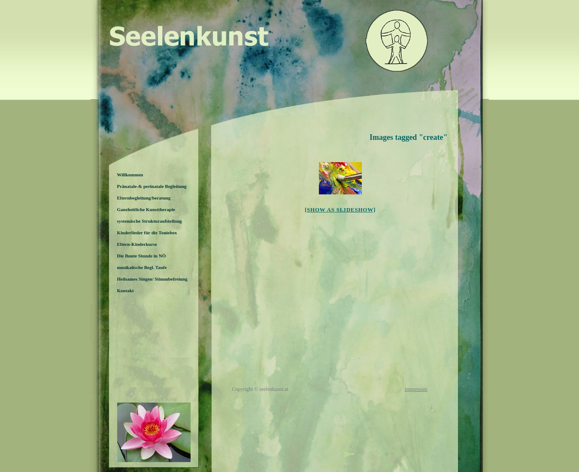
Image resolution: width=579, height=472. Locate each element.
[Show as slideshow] (340, 209)
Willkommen (130, 174)
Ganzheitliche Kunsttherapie (146, 209)
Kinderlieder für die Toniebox (147, 232)
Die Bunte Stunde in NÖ (141, 255)
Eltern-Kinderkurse (137, 244)
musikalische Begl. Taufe (142, 267)
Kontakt (125, 290)
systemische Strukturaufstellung (149, 221)
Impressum (415, 389)
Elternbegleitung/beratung (144, 197)
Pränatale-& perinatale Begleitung (152, 186)
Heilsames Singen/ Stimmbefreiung (152, 278)
